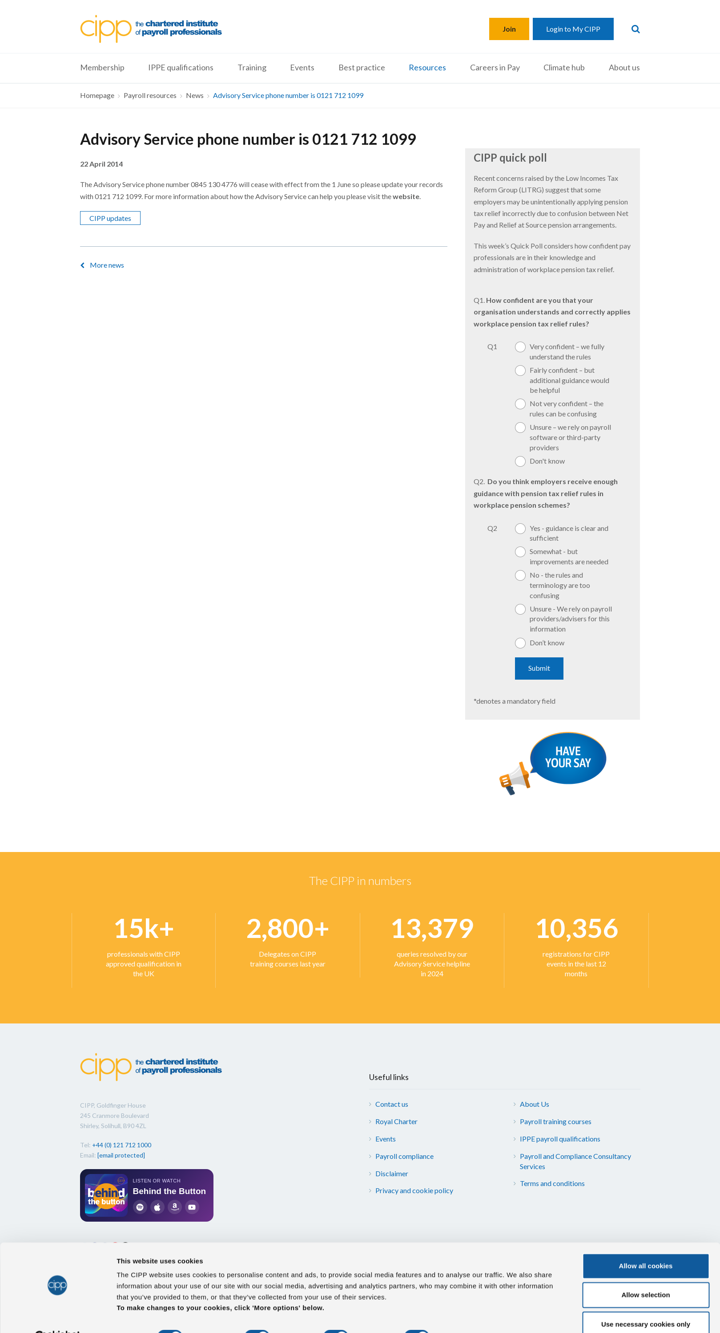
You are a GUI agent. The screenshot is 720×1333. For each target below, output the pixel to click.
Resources (427, 67)
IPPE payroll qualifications (560, 1138)
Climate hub (564, 67)
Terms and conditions (552, 1183)
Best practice (361, 67)
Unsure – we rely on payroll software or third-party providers (570, 437)
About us (624, 67)
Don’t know (547, 642)
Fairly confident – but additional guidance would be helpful (569, 380)
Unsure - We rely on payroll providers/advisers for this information (571, 618)
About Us (534, 1104)
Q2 (492, 528)
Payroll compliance (404, 1156)
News (195, 95)
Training (251, 67)
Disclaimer (391, 1173)
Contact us (391, 1104)
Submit (539, 668)
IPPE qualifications (180, 67)
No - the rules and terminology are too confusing (560, 585)
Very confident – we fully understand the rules (567, 351)
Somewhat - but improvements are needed (569, 556)
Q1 (492, 346)
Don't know (547, 461)
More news (107, 265)
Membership (102, 67)
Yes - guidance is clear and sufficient (569, 533)
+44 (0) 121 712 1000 (121, 1145)
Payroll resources (150, 95)
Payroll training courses (555, 1121)
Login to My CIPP (573, 28)
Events (302, 67)
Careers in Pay (495, 67)
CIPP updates (110, 218)
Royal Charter (396, 1121)
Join (509, 28)
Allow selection (645, 1273)
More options (467, 1315)
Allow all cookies (646, 1244)
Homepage (97, 95)
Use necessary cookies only (645, 1302)
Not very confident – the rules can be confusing (566, 408)
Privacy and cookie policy (414, 1190)
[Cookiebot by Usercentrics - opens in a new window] (58, 1315)
